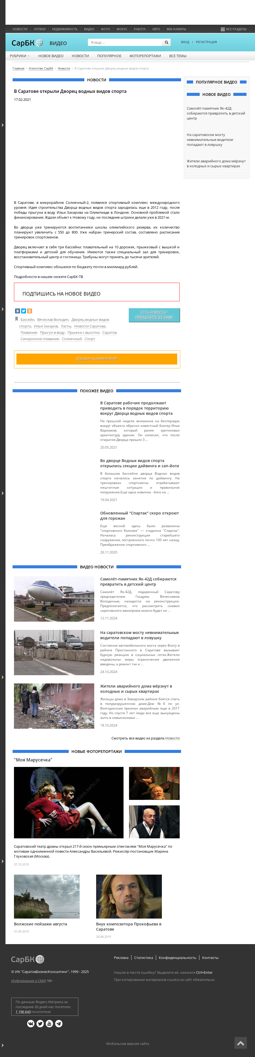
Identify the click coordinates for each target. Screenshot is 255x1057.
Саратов (109, 332)
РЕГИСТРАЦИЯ (206, 42)
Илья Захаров (46, 326)
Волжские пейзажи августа (40, 924)
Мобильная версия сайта (127, 1043)
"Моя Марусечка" (33, 760)
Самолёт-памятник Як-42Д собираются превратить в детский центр (138, 581)
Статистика (143, 957)
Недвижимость (65, 29)
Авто (156, 29)
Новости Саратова (89, 326)
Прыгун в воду (52, 332)
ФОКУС (122, 29)
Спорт (90, 338)
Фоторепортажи (145, 55)
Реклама (121, 957)
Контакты (210, 957)
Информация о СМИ (28, 980)
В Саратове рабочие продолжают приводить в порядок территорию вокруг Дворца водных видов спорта (136, 408)
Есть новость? (154, 315)
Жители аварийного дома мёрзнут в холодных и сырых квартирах (136, 688)
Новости (20, 29)
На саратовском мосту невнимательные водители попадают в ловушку (139, 635)
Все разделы (234, 29)
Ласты (66, 326)
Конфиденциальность (177, 957)
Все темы (178, 55)
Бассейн (27, 319)
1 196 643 (23, 1011)
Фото (105, 29)
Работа (140, 29)
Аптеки (39, 29)
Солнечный (72, 338)
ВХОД (185, 42)
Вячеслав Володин (52, 319)
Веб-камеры (176, 29)
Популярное (109, 55)
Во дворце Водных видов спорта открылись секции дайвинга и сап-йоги (139, 463)
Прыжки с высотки (83, 332)
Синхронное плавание (40, 338)
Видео (89, 29)
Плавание (29, 332)
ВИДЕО (58, 43)
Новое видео (51, 55)
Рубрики (20, 55)
